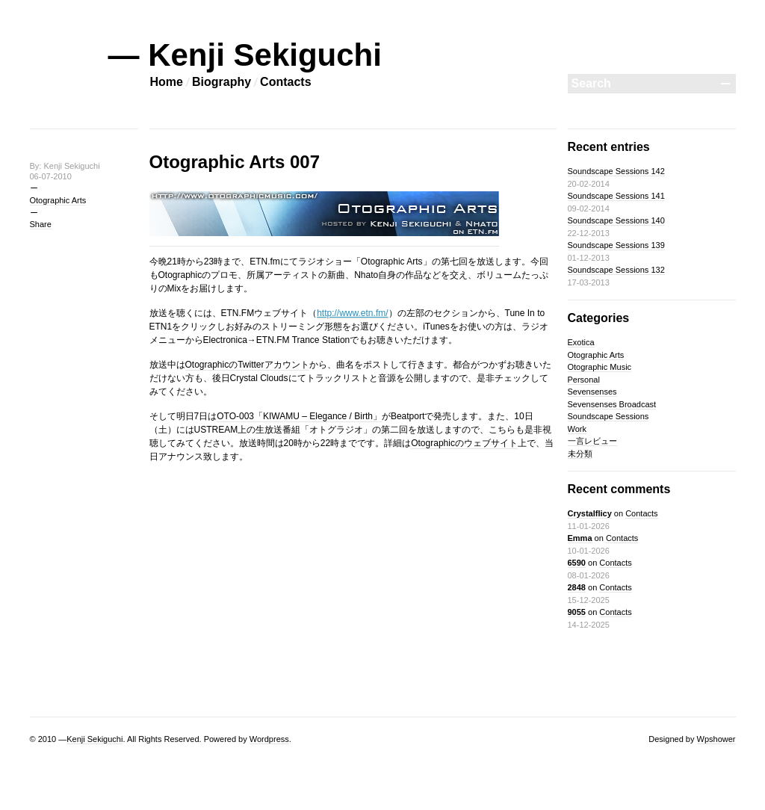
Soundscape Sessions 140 (616, 220)
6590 (577, 562)
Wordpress (269, 739)
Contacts (285, 81)
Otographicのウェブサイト (464, 443)
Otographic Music (600, 366)
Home (166, 81)
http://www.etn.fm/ (352, 313)
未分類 (580, 453)
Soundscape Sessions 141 (616, 195)
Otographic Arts (58, 200)
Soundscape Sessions (608, 416)
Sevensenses (592, 391)
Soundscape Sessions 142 (616, 171)
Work (577, 428)
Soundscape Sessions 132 (616, 269)
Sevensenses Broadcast (612, 404)
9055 (577, 612)
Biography (221, 81)
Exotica (581, 342)
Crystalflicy (590, 513)
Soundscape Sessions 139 (616, 245)
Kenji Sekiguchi (94, 739)
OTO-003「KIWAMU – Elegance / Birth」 (299, 416)
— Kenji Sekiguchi (245, 54)
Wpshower (716, 739)
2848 (577, 587)
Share (41, 224)
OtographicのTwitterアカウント (247, 364)
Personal (584, 379)
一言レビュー (592, 440)
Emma (580, 538)
